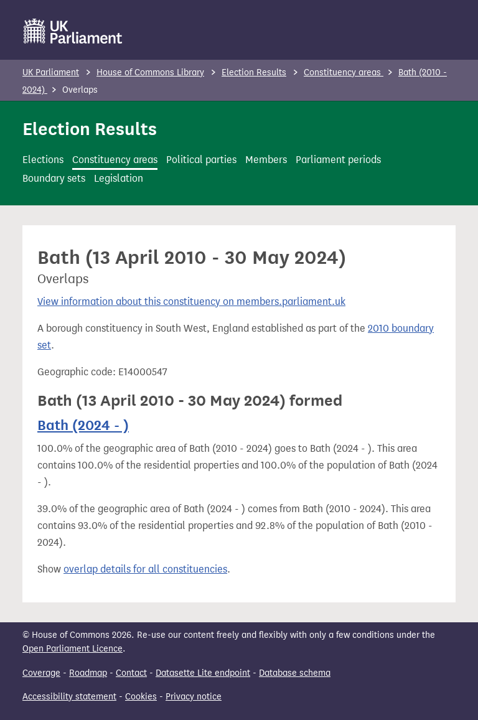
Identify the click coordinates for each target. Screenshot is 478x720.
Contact (131, 673)
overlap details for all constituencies (145, 569)
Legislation (118, 178)
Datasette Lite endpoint (203, 673)
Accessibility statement (69, 696)
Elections (42, 160)
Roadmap (88, 673)
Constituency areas (343, 72)
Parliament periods (338, 160)
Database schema (294, 673)
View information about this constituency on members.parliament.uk (191, 301)
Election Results (254, 72)
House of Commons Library (150, 72)
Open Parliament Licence (72, 648)
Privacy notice (194, 696)
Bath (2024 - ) (83, 425)
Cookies (141, 696)
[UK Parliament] (73, 31)
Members (266, 160)
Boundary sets (53, 178)
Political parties (201, 160)
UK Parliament (50, 72)
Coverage (41, 673)
